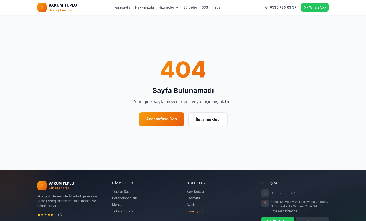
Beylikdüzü (195, 191)
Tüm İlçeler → (198, 211)
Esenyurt (193, 198)
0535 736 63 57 (278, 193)
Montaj (117, 205)
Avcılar (192, 205)
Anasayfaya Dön (161, 119)
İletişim (218, 7)
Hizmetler (169, 7)
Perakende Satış (124, 198)
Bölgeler (190, 7)
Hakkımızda (144, 7)
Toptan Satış (121, 191)
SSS (205, 7)
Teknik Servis (122, 211)
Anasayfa (122, 7)
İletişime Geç (208, 119)
